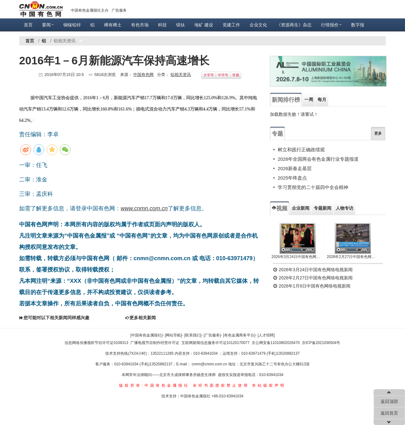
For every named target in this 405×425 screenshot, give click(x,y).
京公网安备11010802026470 (276, 343)
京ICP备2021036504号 (321, 343)
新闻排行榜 (286, 100)
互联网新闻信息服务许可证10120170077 (215, 343)
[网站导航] (173, 335)
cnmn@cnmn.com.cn (210, 364)
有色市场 (140, 24)
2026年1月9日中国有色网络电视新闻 (311, 285)
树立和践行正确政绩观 (301, 149)
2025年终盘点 (292, 177)
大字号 (208, 75)
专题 (277, 134)
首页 (28, 24)
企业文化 (258, 24)
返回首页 (389, 413)
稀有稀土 (113, 24)
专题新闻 (322, 208)
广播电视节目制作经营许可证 (154, 343)
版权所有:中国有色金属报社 (154, 385)
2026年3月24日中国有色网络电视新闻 (297, 257)
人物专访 (344, 208)
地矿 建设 (203, 24)
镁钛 (180, 24)
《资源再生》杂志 (294, 24)
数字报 (357, 24)
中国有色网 (143, 74)
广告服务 (119, 10)
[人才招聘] (266, 335)
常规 (235, 75)
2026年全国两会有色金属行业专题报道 (318, 159)
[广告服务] (212, 335)
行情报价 (331, 24)
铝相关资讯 (181, 74)
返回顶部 (389, 401)
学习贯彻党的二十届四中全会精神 (313, 187)
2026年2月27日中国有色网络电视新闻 (353, 257)
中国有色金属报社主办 (89, 10)
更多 (378, 133)
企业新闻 (300, 208)
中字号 (223, 75)
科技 (162, 24)
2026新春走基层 (295, 168)
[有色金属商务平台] (239, 335)
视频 (279, 208)
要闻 (48, 24)
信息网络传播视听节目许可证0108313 (96, 343)
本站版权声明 (269, 385)
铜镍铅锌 (72, 24)
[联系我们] (193, 335)
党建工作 (231, 24)
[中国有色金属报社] (146, 335)
